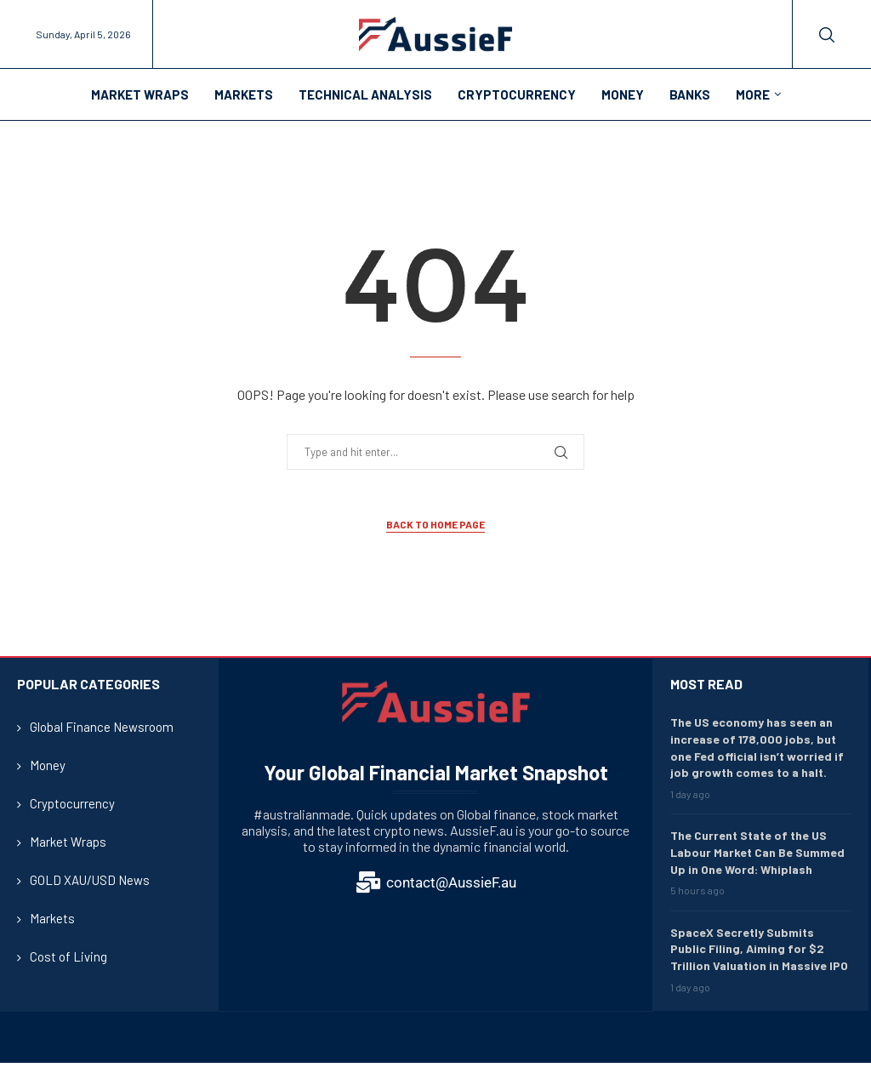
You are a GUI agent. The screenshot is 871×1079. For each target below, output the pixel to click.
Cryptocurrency (517, 94)
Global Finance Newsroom (102, 726)
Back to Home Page (435, 524)
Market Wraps (140, 94)
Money (622, 94)
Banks (689, 94)
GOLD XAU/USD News (90, 880)
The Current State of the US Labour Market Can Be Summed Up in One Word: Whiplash (757, 852)
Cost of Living (68, 956)
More (753, 94)
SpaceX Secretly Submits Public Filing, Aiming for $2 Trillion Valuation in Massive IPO (759, 949)
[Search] (826, 34)
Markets (243, 94)
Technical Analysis (365, 94)
